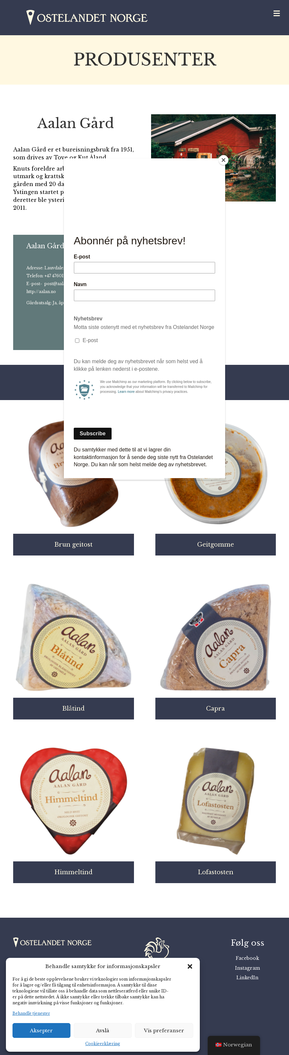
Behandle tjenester (31, 1013)
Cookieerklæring (102, 1043)
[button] (190, 966)
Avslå (102, 1030)
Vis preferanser (164, 1030)
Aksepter (41, 1030)
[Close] (223, 160)
